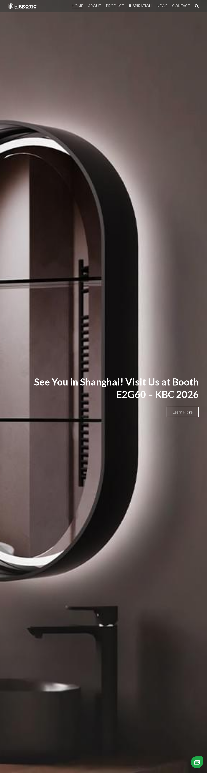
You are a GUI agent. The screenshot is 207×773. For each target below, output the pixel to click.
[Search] (197, 6)
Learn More (183, 411)
